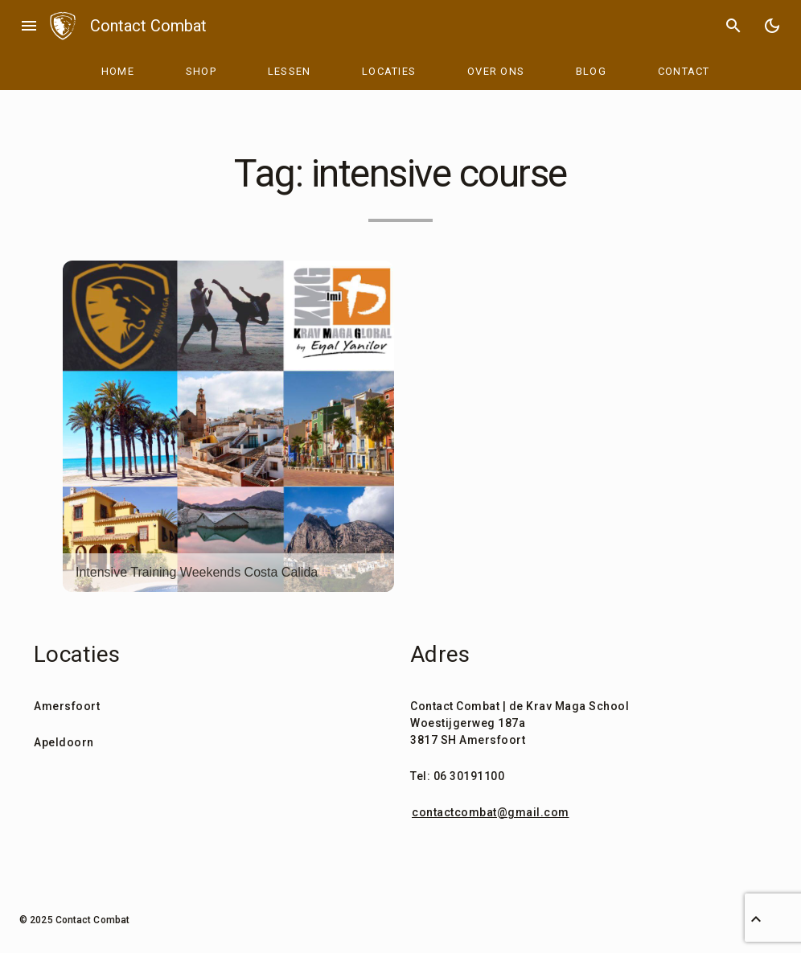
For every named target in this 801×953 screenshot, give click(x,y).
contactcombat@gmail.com (490, 812)
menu (29, 25)
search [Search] (733, 25)
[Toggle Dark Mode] (772, 25)
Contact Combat (148, 25)
